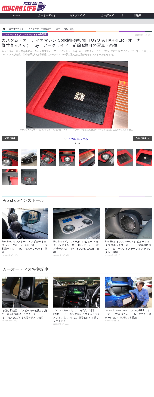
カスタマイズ (77, 15)
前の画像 (11, 138)
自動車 (137, 15)
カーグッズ (107, 15)
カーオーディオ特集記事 (26, 269)
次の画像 (142, 138)
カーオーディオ (47, 15)
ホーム (16, 15)
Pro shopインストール (23, 200)
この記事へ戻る (78, 141)
